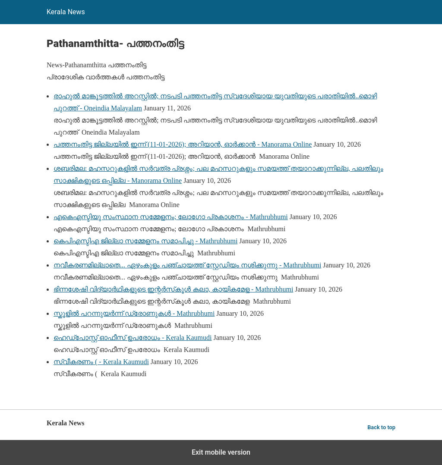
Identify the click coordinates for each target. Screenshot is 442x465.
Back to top (381, 427)
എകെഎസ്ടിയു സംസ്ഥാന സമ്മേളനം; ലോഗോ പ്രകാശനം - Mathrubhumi (171, 216)
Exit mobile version (221, 452)
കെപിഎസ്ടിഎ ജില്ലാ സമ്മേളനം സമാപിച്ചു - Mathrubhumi (145, 241)
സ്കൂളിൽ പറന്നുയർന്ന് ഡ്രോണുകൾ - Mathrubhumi (134, 313)
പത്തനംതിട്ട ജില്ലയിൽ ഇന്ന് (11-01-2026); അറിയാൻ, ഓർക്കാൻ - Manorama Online (183, 144)
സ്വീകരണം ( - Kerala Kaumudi (101, 361)
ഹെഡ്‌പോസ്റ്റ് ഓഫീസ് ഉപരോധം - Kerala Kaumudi (133, 337)
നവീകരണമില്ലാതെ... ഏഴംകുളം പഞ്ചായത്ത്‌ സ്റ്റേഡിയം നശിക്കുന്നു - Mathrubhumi (187, 265)
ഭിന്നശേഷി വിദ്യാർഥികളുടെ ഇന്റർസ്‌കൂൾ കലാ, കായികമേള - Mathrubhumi (173, 289)
